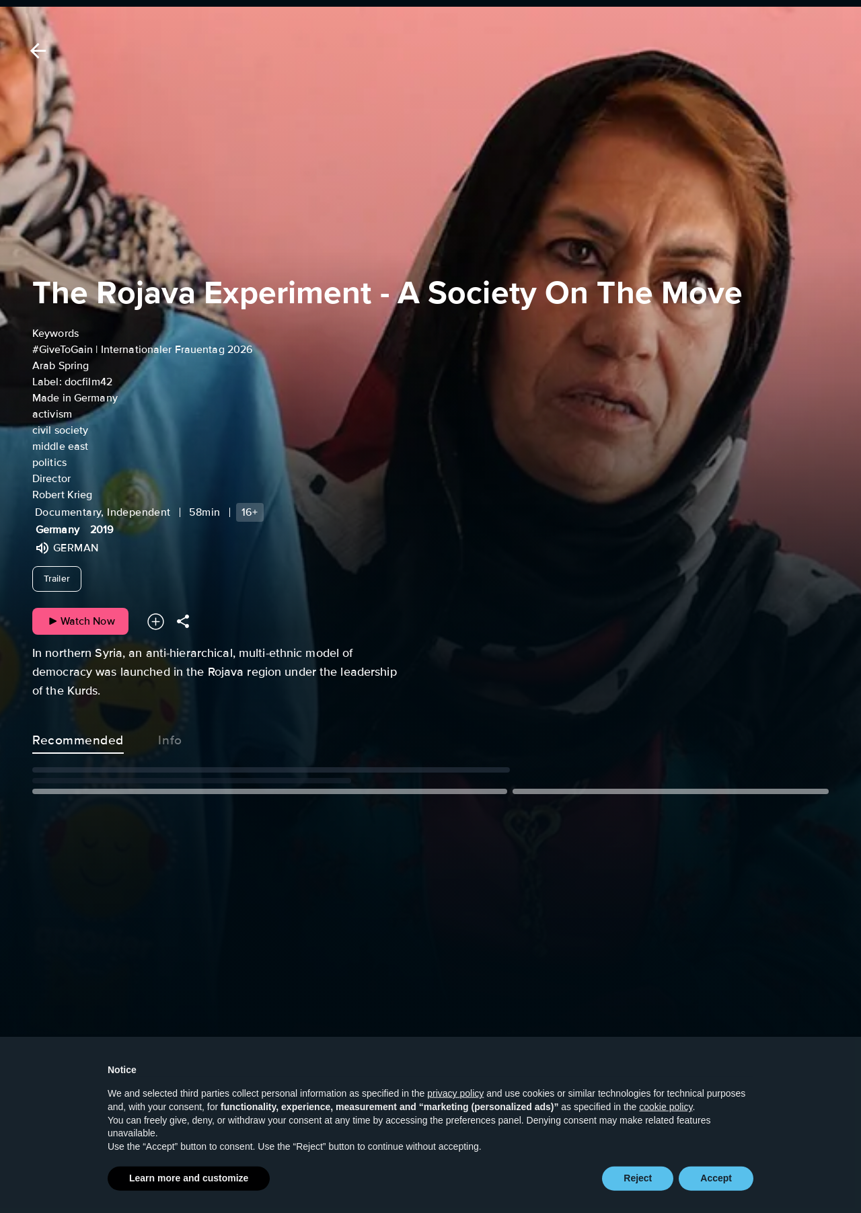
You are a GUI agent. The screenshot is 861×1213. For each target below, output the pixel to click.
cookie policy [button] (665, 1121)
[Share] (183, 621)
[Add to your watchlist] (156, 621)
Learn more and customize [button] (188, 1192)
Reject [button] (638, 1192)
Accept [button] (716, 1192)
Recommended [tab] (78, 737)
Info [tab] (170, 737)
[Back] (35, 51)
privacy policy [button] (455, 1108)
